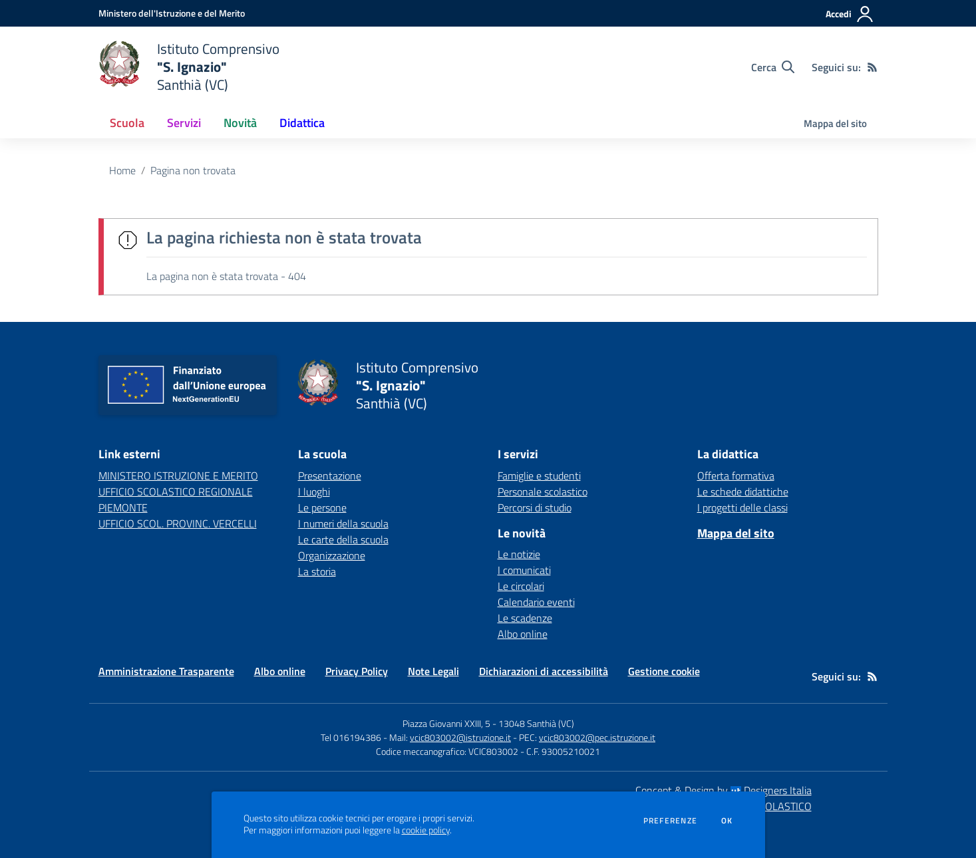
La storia (317, 571)
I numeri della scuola (343, 523)
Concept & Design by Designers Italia (723, 790)
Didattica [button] (302, 123)
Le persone (322, 507)
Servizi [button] (184, 123)
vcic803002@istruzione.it (460, 737)
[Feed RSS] (872, 67)
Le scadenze (525, 618)
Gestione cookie (664, 671)
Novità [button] (240, 123)
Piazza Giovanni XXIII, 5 (446, 723)
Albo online (523, 634)
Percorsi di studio (534, 507)
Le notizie (519, 554)
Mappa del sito (835, 123)
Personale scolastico (542, 492)
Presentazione (329, 476)
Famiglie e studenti (539, 476)
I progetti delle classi (742, 507)
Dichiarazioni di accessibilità (543, 671)
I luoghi (314, 492)
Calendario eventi (536, 602)
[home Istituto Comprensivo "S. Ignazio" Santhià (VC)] (189, 67)
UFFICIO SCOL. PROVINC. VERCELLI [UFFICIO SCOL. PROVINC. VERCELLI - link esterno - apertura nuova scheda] (177, 523)
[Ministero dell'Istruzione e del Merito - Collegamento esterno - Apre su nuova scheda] (171, 13)
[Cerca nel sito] (772, 67)
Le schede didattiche (742, 492)
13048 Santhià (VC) (536, 723)
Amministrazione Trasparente (166, 671)
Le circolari (521, 586)
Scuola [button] (127, 123)
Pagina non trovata (193, 170)
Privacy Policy (356, 671)
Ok (727, 821)
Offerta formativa (735, 476)
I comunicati (524, 570)
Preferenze (670, 821)
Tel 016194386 (351, 737)
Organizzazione (331, 555)
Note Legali (433, 671)
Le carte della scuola (343, 539)
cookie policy (426, 830)
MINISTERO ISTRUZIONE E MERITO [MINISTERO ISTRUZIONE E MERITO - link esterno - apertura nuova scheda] (178, 476)
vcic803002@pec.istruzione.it (597, 737)
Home (122, 170)
